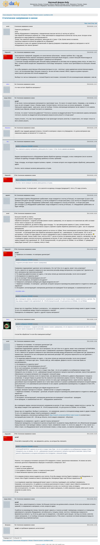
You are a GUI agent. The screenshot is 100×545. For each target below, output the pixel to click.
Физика (31, 540)
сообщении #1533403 (26, 260)
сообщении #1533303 (25, 180)
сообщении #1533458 (26, 446)
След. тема (94, 23)
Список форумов (7, 540)
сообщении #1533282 (26, 146)
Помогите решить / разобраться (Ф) (43, 540)
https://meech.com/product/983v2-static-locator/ (64, 415)
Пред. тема (87, 23)
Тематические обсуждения (20, 540)
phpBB (43, 544)
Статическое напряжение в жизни (19, 18)
